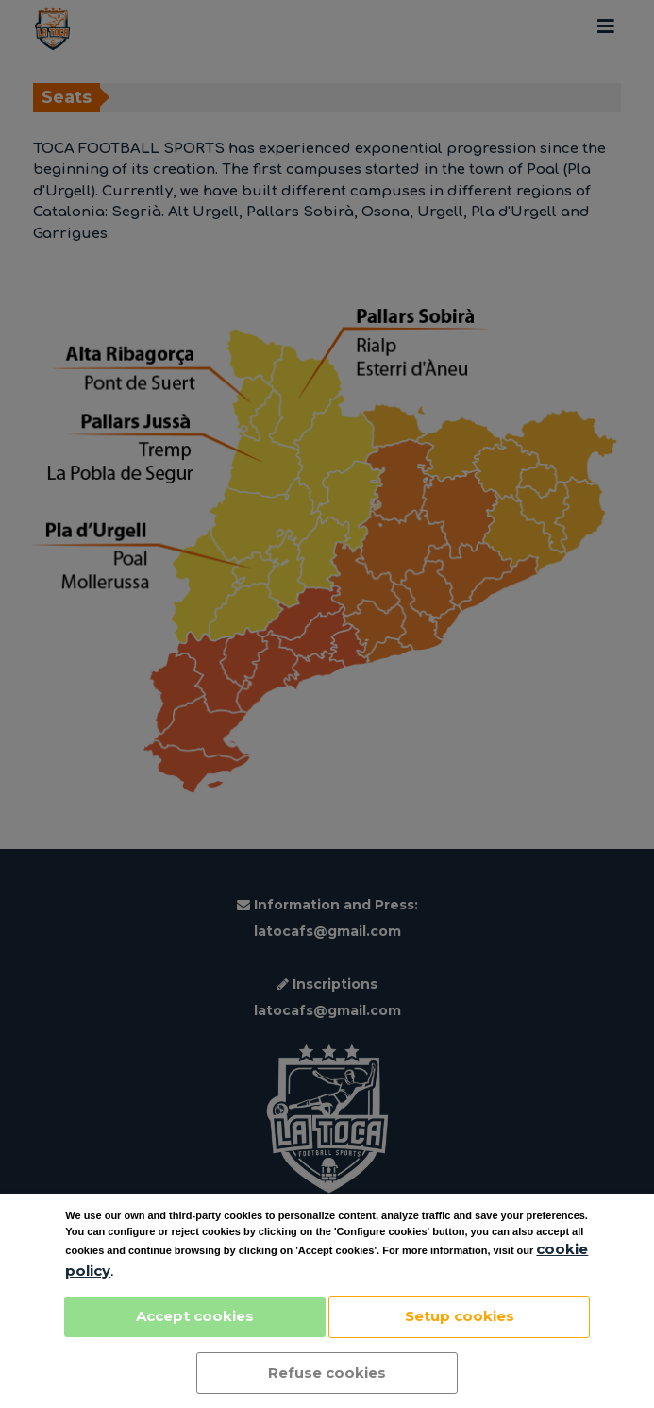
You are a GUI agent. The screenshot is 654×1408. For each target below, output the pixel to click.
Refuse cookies (327, 1373)
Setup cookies (459, 1316)
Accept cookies (195, 1316)
